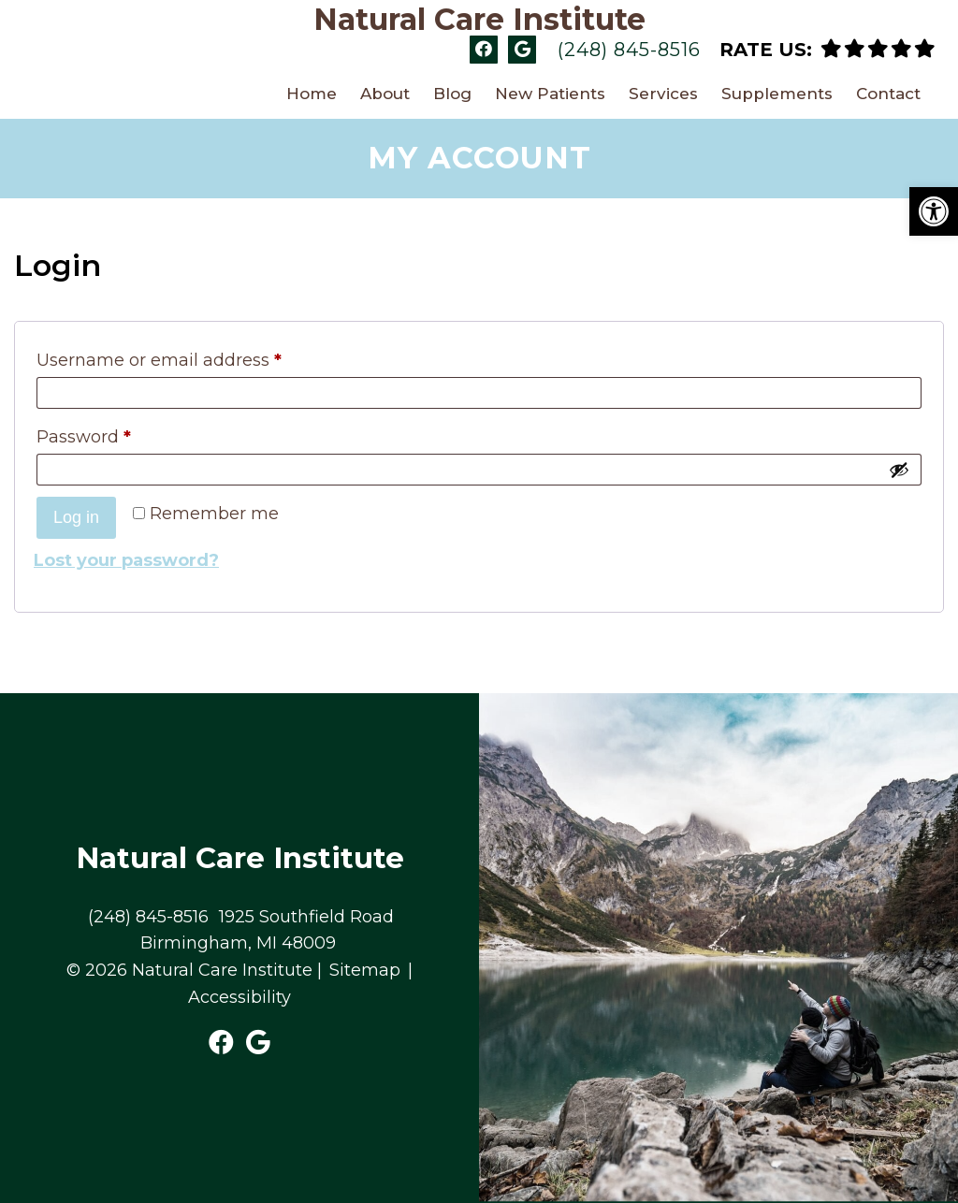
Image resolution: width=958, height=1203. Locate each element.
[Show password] (899, 469)
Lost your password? (126, 560)
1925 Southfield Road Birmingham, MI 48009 (267, 930)
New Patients (550, 93)
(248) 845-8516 (629, 49)
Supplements (777, 93)
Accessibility (239, 997)
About (385, 93)
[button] (933, 211)
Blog (452, 93)
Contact (888, 93)
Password (83, 437)
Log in (76, 517)
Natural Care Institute (479, 20)
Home (311, 93)
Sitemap (364, 970)
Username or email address (159, 360)
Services (663, 93)
